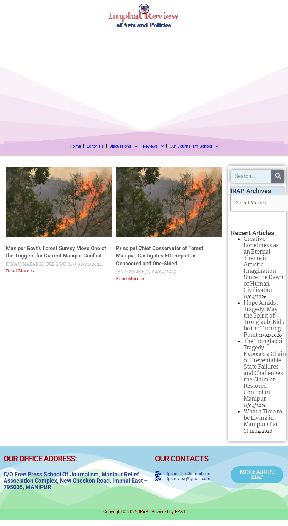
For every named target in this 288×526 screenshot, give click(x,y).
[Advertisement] (144, 80)
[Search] (277, 176)
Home (75, 146)
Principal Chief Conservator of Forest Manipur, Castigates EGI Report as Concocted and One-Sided (159, 256)
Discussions (123, 146)
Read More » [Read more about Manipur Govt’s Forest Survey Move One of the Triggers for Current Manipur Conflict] (20, 271)
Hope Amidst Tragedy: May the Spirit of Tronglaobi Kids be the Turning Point (264, 319)
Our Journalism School (194, 146)
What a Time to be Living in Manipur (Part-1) (263, 421)
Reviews (153, 146)
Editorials (95, 146)
